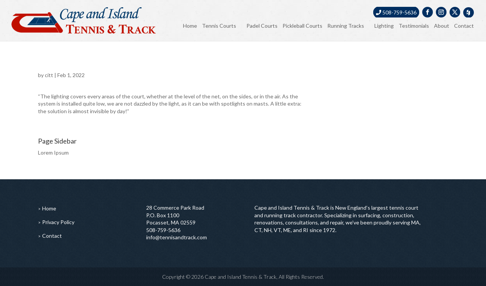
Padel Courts (262, 25)
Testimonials (414, 25)
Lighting (384, 25)
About (441, 25)
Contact (464, 25)
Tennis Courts (219, 25)
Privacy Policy (58, 222)
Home (190, 25)
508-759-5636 (396, 12)
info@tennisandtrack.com (176, 237)
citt (49, 75)
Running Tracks (345, 25)
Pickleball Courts (302, 25)
